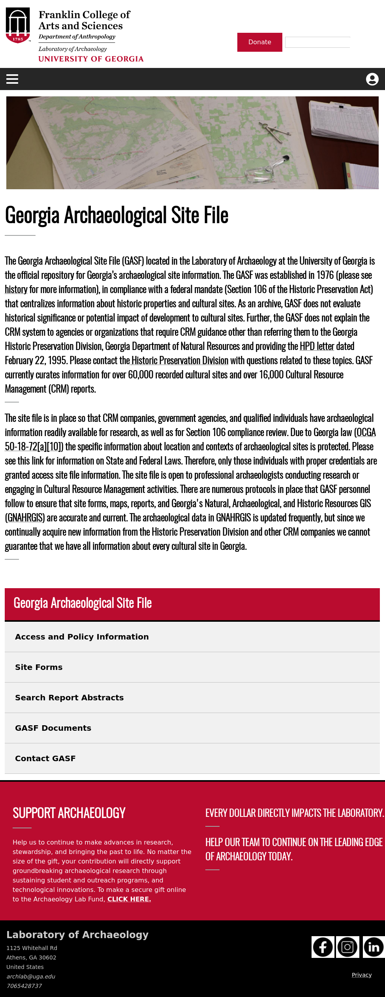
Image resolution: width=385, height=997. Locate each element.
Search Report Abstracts (69, 697)
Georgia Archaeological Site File (82, 604)
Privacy (362, 975)
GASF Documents (53, 728)
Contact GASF (45, 758)
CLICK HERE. (129, 899)
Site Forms (39, 667)
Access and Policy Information (82, 636)
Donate (259, 42)
